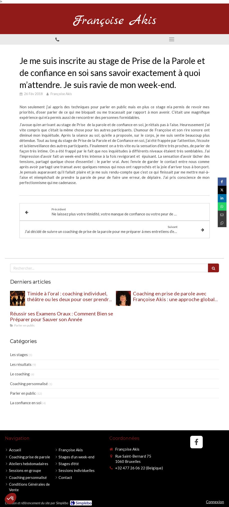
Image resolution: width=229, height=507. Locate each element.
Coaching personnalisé (29, 383)
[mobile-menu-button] (172, 39)
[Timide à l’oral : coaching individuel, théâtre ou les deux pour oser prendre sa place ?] (17, 298)
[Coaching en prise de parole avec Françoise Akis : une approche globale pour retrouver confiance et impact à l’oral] (123, 298)
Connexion (215, 501)
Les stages (19, 354)
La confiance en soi (25, 402)
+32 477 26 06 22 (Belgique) (139, 468)
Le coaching (20, 374)
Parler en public (23, 393)
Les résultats (21, 364)
